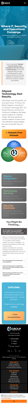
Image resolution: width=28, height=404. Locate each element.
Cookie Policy (7, 398)
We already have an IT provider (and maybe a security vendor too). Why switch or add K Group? (13, 233)
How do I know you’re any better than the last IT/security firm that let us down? (13, 269)
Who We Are (14, 385)
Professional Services (14, 382)
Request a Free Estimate (14, 134)
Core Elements (14, 388)
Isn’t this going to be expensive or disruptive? (13, 263)
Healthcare (14, 372)
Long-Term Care (14, 378)
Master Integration (14, 364)
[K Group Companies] (7, 3)
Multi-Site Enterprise (14, 380)
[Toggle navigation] (25, 3)
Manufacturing (14, 376)
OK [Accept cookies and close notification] (14, 401)
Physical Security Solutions (14, 367)
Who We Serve (14, 371)
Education (14, 374)
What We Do (14, 362)
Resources (14, 392)
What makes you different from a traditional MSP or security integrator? (13, 276)
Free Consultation (14, 318)
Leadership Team (14, 387)
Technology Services (14, 366)
